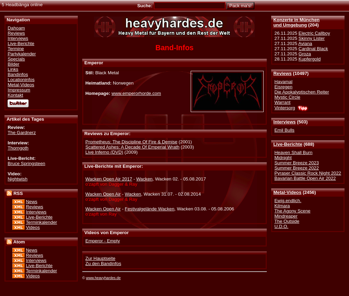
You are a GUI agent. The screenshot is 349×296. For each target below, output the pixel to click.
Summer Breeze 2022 (296, 168)
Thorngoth (18, 148)
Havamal (283, 81)
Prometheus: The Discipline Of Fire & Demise (131, 141)
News (31, 201)
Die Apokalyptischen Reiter (301, 92)
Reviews (282, 73)
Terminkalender (41, 222)
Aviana (305, 43)
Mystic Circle (287, 97)
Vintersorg (284, 107)
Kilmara (282, 205)
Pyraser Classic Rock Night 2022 (307, 173)
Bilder (13, 64)
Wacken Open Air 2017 (108, 179)
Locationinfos (21, 79)
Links (13, 69)
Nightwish (18, 179)
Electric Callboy (314, 33)
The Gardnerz (22, 132)
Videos (33, 227)
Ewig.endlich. (287, 200)
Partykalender (22, 53)
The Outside (286, 221)
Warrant (282, 102)
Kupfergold (309, 59)
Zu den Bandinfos (103, 263)
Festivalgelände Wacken (149, 208)
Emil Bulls (284, 130)
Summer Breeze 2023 (296, 162)
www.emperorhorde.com (136, 93)
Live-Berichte (287, 144)
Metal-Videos (287, 192)
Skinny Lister (311, 38)
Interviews (284, 121)
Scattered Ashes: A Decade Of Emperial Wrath (132, 147)
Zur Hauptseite (100, 258)
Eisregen (283, 86)
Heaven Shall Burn (293, 152)
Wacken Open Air (103, 194)
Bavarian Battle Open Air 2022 (305, 178)
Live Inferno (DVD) (104, 152)
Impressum (19, 89)
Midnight (283, 157)
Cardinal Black (313, 48)
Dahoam (16, 28)
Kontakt (15, 95)
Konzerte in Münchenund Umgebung (296, 22)
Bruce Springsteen (26, 163)
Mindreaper (285, 216)
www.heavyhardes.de (103, 278)
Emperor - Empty (102, 240)
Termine (16, 48)
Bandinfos (18, 74)
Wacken (144, 179)
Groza (304, 53)
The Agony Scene (292, 210)
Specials (16, 59)
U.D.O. (281, 226)
